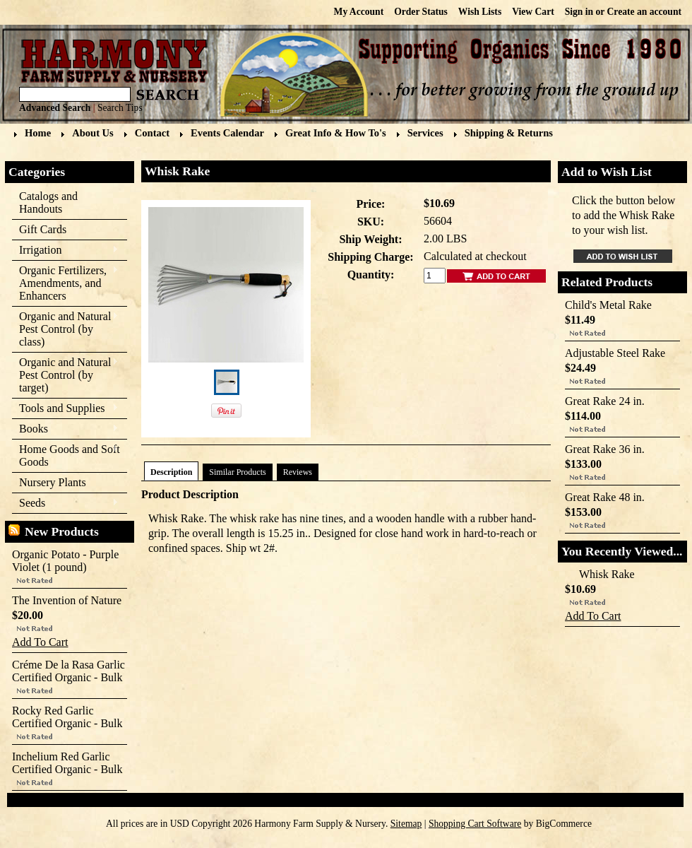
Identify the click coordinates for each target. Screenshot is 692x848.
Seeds (65, 503)
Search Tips (120, 107)
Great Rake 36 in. (605, 449)
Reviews (297, 472)
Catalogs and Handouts (48, 202)
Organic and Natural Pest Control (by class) (65, 329)
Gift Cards (42, 229)
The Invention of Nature (66, 600)
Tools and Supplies (65, 409)
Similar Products (237, 472)
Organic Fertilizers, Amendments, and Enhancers (65, 283)
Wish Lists (479, 11)
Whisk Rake (607, 574)
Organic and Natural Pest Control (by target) (65, 375)
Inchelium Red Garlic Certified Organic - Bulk (67, 762)
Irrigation (65, 250)
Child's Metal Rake (608, 305)
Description (171, 472)
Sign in (579, 11)
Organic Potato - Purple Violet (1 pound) (65, 560)
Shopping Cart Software (475, 823)
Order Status (421, 11)
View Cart (533, 11)
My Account (359, 11)
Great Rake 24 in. (605, 401)
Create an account (644, 11)
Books (65, 429)
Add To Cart (40, 642)
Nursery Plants (52, 482)
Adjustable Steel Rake (615, 353)
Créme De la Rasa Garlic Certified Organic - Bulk (68, 671)
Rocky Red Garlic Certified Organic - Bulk (67, 717)
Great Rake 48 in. (605, 497)
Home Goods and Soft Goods (66, 455)
